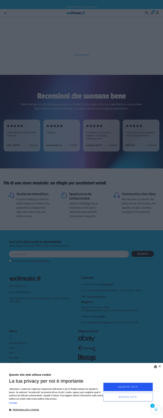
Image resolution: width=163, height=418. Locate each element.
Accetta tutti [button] (128, 387)
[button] (56, 409)
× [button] (159, 366)
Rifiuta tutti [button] (128, 397)
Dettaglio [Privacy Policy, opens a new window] (13, 403)
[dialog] (81, 390)
